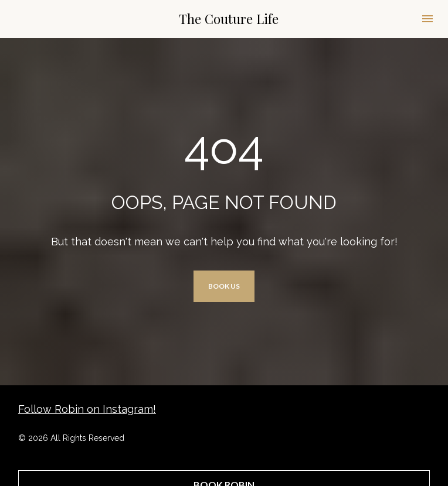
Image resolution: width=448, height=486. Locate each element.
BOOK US (224, 283)
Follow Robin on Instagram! (87, 402)
